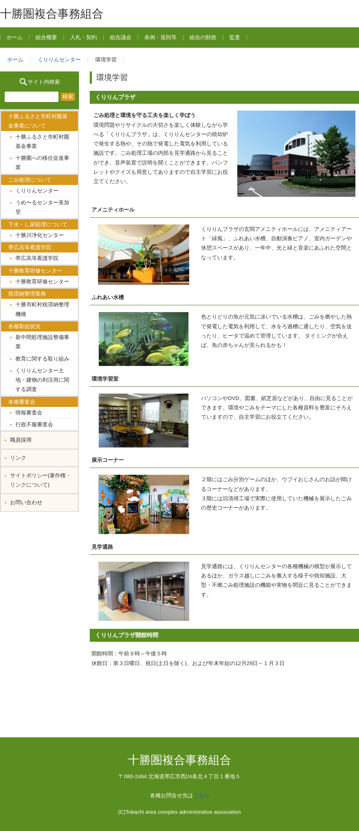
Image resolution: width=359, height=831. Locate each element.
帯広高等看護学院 (37, 258)
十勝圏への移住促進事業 (42, 162)
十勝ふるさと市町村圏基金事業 (42, 141)
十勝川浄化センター (39, 235)
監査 (234, 37)
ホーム (14, 37)
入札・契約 (83, 37)
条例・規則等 (160, 37)
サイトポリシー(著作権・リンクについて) (40, 480)
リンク (18, 458)
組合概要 (46, 37)
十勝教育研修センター (42, 281)
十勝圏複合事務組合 (51, 13)
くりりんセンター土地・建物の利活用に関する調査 (42, 380)
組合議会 (120, 37)
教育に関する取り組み (42, 359)
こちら (201, 795)
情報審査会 (28, 412)
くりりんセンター (59, 59)
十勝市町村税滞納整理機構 (42, 309)
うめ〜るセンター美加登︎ (42, 207)
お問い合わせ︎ (26, 502)
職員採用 (21, 440)
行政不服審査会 (34, 424)
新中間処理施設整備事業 (42, 341)
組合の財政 (203, 37)
